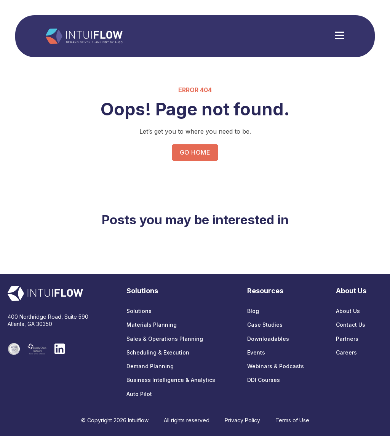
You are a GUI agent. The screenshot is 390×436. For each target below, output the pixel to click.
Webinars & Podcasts (275, 366)
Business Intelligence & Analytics (170, 380)
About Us (348, 311)
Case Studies (265, 324)
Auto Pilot (139, 394)
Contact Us (350, 324)
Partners (347, 338)
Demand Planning (150, 366)
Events (256, 352)
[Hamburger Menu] (339, 36)
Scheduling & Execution (157, 352)
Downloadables (268, 338)
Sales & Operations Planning (164, 338)
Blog (253, 311)
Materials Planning (151, 324)
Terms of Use (292, 420)
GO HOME (195, 152)
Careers (346, 352)
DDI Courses (263, 380)
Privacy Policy (242, 420)
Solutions (139, 311)
